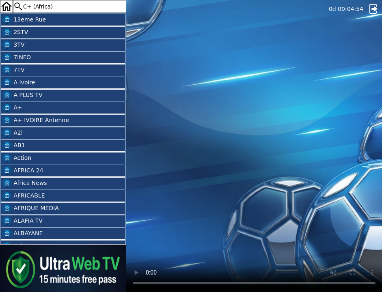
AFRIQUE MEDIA (30, 208)
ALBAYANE (22, 233)
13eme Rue (24, 20)
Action (16, 158)
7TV (13, 70)
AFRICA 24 (22, 171)
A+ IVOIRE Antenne (35, 120)
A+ (12, 108)
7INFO (16, 57)
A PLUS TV (22, 95)
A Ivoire (18, 83)
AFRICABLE (23, 196)
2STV (15, 32)
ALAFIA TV (22, 221)
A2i (12, 133)
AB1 (13, 145)
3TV (13, 45)
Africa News (24, 183)
